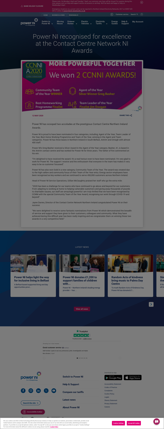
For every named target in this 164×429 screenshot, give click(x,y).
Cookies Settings (118, 423)
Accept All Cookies (134, 423)
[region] (82, 423)
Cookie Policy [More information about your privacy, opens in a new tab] (54, 427)
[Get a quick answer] (156, 421)
